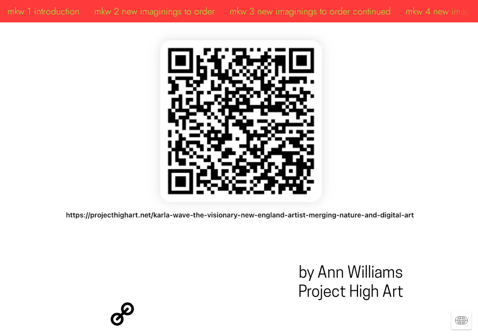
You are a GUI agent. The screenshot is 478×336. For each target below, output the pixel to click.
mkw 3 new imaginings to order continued (310, 11)
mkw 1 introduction (43, 11)
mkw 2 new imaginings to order (154, 11)
